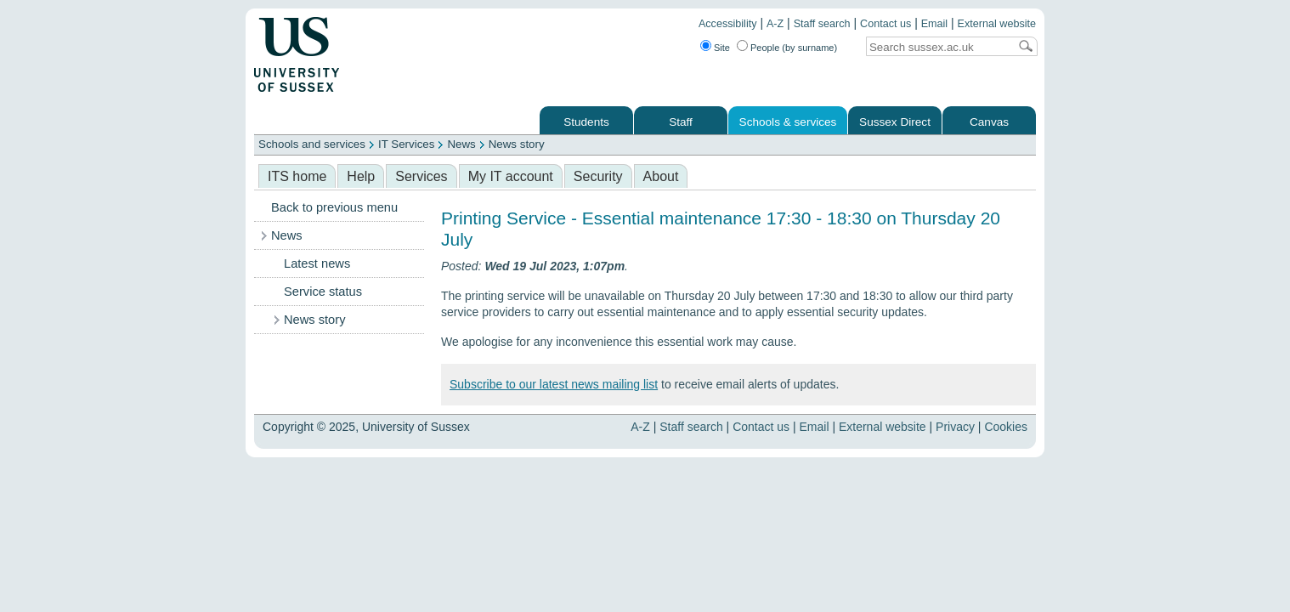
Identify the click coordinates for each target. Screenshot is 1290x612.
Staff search (822, 24)
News (461, 144)
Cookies (1005, 427)
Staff (681, 122)
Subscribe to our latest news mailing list (554, 384)
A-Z (775, 24)
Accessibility (728, 24)
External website (997, 24)
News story (517, 144)
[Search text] (937, 47)
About (661, 176)
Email (934, 24)
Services (421, 176)
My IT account (510, 176)
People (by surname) (793, 47)
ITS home (297, 176)
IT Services (406, 144)
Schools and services (311, 144)
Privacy (955, 427)
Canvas (989, 122)
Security (598, 176)
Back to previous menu (334, 207)
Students (586, 122)
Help (361, 176)
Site (722, 47)
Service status (323, 291)
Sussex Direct (895, 122)
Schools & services (788, 122)
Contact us (885, 24)
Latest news (317, 263)
